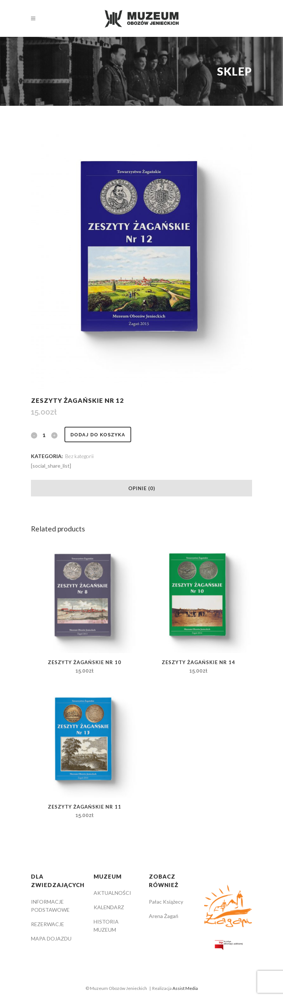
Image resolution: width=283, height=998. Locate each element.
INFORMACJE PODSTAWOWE (50, 905)
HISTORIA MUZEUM (106, 925)
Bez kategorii (79, 456)
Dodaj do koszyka (97, 434)
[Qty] (44, 435)
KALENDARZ (109, 907)
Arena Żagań (163, 916)
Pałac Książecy (166, 901)
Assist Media (185, 988)
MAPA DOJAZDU (51, 938)
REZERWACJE (47, 924)
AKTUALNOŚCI (112, 893)
